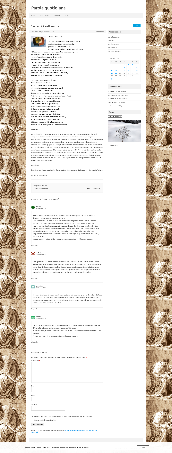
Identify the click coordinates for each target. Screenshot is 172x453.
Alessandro (37, 32)
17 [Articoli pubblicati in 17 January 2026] (132, 70)
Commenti (56, 15)
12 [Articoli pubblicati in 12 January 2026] (112, 70)
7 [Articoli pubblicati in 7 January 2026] (120, 67)
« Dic (111, 79)
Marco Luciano (112, 95)
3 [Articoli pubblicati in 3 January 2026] (132, 65)
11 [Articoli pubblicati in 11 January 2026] (137, 67)
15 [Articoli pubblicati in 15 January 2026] (124, 70)
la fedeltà (111, 40)
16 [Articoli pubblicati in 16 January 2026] (128, 70)
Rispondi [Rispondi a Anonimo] (34, 309)
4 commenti (100, 32)
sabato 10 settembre (94, 189)
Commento (35, 361)
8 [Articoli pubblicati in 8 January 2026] (124, 67)
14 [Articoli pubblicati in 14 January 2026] (120, 70)
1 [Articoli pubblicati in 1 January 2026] (124, 65)
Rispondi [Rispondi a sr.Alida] (34, 278)
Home (33, 15)
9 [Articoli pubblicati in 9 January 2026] (128, 67)
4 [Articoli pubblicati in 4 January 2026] (136, 65)
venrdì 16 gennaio (120, 106)
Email (33, 395)
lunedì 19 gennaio (113, 44)
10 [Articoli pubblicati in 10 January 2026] (132, 67)
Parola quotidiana (48, 7)
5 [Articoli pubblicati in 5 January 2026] (111, 67)
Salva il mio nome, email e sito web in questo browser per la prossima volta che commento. (61, 416)
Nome (33, 386)
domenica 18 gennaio (114, 51)
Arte (66, 15)
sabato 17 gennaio (119, 102)
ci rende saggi (112, 47)
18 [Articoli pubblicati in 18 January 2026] (137, 70)
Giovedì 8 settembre (40, 189)
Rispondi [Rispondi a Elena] (34, 342)
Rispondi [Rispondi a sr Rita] (34, 245)
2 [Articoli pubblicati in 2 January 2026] (128, 65)
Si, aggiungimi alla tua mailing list (44, 420)
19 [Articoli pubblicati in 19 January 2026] (112, 73)
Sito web (34, 404)
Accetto (142, 447)
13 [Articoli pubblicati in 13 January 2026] (116, 70)
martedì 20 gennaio (114, 37)
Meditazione (44, 15)
